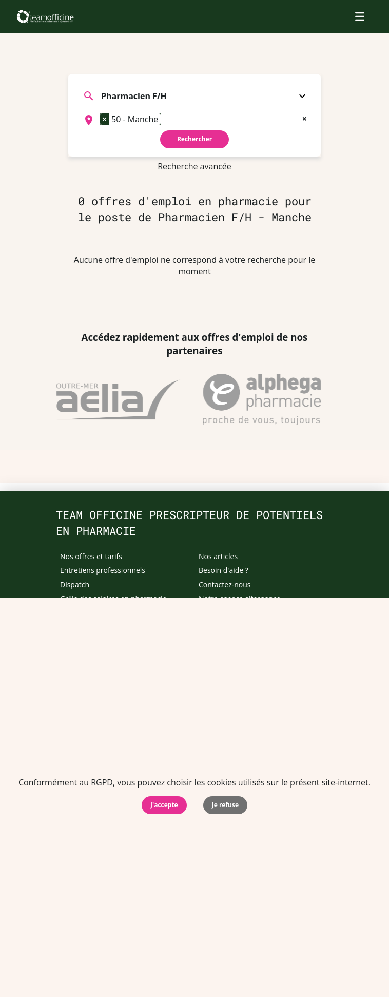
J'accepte (164, 804)
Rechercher (194, 139)
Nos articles (218, 556)
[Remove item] (104, 119)
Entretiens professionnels (102, 570)
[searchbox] (167, 120)
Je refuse (225, 804)
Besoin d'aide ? (223, 570)
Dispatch (74, 584)
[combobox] (194, 120)
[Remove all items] (304, 117)
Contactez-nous (225, 584)
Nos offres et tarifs (91, 556)
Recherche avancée (194, 166)
